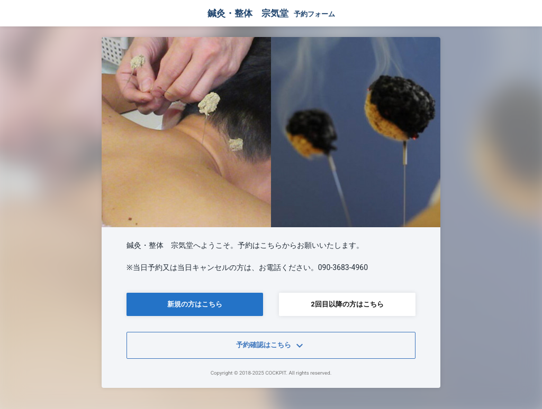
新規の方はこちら (194, 304)
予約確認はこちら (270, 345)
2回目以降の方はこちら (347, 304)
